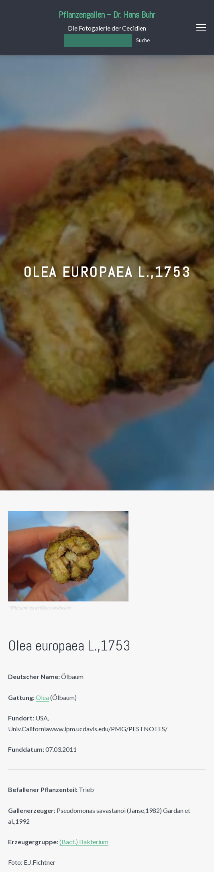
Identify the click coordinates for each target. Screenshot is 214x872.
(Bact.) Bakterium (83, 841)
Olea (42, 697)
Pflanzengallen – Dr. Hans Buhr (107, 14)
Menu (201, 27)
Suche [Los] (143, 40)
